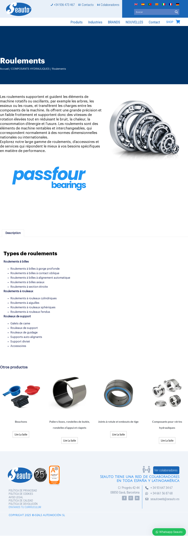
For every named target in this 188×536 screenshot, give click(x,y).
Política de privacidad (23, 490)
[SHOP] (178, 22)
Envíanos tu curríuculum (25, 507)
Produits (77, 22)
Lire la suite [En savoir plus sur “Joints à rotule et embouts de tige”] (118, 434)
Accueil (4, 69)
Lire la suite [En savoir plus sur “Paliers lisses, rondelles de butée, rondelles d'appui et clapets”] (69, 440)
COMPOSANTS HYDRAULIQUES (30, 69)
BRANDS (114, 22)
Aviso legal (16, 497)
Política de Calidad (21, 500)
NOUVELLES (134, 22)
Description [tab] (13, 233)
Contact (154, 22)
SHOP (169, 22)
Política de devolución (23, 504)
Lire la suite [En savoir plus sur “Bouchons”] (21, 434)
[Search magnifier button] (176, 12)
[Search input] (154, 12)
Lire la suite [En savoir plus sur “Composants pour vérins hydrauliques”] (167, 440)
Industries (95, 22)
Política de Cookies (21, 493)
